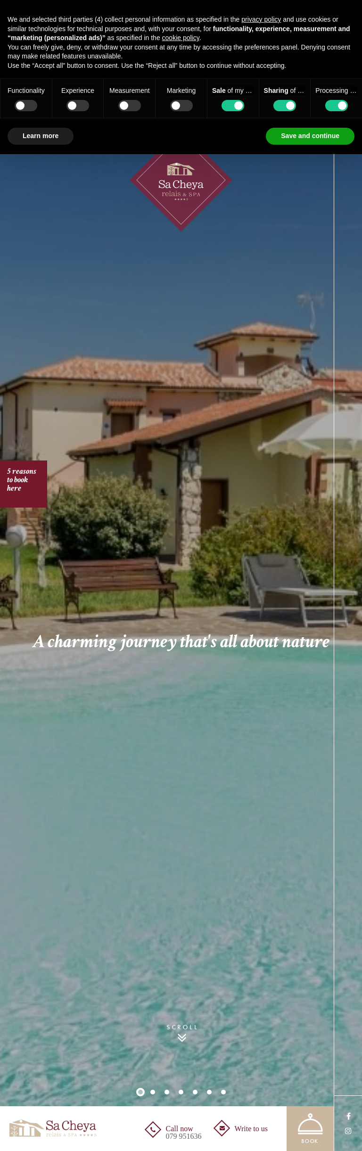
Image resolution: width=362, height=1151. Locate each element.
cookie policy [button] (180, 37)
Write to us (251, 1129)
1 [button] (140, 1092)
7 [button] (223, 1092)
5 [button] (195, 1092)
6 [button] (209, 1092)
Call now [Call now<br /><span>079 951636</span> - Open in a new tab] (184, 1132)
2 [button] (152, 1092)
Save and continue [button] (310, 136)
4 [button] (181, 1092)
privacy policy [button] (261, 19)
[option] (181, 575)
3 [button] (167, 1092)
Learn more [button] (40, 136)
